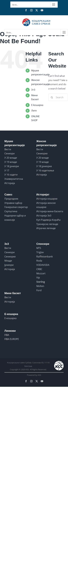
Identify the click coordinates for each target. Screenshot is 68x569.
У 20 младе (42, 157)
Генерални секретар (16, 207)
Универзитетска (13, 178)
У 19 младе (42, 162)
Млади (8, 260)
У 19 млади (10, 162)
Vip (38, 277)
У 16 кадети (11, 174)
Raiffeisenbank (44, 256)
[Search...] (58, 97)
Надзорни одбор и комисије (15, 217)
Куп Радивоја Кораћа (48, 219)
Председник (11, 198)
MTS (38, 248)
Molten (40, 286)
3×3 (33, 89)
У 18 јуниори (11, 166)
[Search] (52, 97)
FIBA (6, 335)
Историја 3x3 (43, 215)
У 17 (6, 170)
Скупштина (10, 211)
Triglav (40, 252)
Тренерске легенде (47, 224)
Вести (7, 149)
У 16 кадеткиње (45, 170)
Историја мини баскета (49, 211)
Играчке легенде (46, 228)
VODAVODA (42, 265)
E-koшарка (37, 105)
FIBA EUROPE (11, 339)
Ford (39, 290)
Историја (9, 183)
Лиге (34, 110)
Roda (39, 260)
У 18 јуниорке (44, 166)
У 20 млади (10, 157)
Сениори (9, 153)
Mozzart (40, 273)
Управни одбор (13, 203)
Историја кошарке (46, 198)
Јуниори (9, 265)
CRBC (39, 269)
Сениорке (42, 153)
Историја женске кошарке (46, 205)
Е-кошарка (10, 318)
